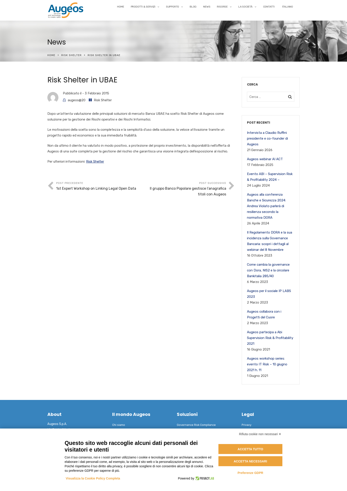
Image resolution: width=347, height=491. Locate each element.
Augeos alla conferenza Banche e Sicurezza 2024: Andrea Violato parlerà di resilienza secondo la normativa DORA (266, 206)
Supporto (172, 6)
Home (120, 6)
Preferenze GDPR (250, 473)
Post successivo (183, 189)
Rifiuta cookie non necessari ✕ (260, 434)
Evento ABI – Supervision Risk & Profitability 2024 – (270, 177)
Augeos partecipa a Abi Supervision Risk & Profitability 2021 (270, 338)
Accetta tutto (250, 449)
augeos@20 (76, 100)
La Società (245, 6)
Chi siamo (118, 425)
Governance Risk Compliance (196, 425)
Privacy (246, 425)
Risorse (222, 6)
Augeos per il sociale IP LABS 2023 (269, 294)
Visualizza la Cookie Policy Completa (93, 478)
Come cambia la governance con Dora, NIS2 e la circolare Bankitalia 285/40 (268, 270)
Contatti (269, 6)
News (206, 6)
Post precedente (98, 186)
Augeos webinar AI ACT (265, 159)
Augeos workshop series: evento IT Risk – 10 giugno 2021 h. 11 (267, 364)
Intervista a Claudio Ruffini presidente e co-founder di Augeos (267, 138)
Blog (193, 6)
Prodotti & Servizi (143, 6)
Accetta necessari (250, 461)
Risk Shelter (71, 55)
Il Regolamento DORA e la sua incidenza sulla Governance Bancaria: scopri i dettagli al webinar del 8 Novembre (269, 241)
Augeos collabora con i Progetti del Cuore (264, 314)
